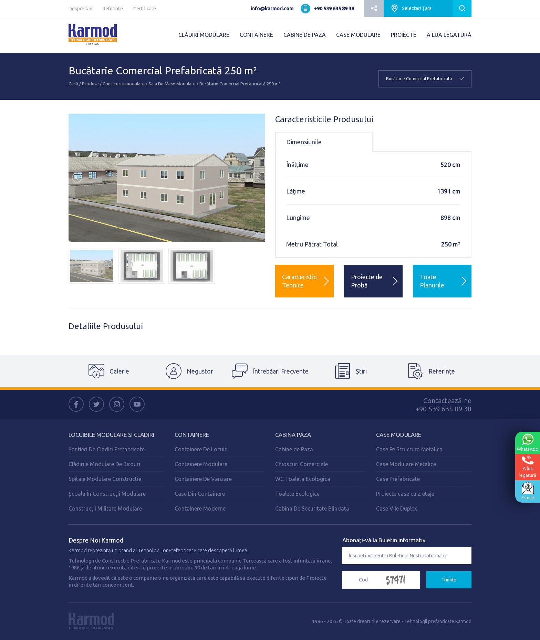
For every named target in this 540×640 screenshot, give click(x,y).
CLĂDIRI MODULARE (203, 35)
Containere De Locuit (201, 449)
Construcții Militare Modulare (105, 508)
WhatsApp (527, 442)
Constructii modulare (124, 83)
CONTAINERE (256, 35)
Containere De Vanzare (203, 479)
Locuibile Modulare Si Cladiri (111, 434)
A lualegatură (527, 467)
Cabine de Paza (294, 449)
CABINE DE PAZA (304, 35)
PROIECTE (403, 35)
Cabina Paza (293, 434)
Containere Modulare (201, 464)
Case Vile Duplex (396, 508)
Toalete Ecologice (297, 494)
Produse (90, 83)
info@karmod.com (272, 8)
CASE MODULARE (358, 35)
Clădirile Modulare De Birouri (104, 464)
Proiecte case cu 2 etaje (405, 494)
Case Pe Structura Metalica (409, 449)
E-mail (527, 491)
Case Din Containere (200, 494)
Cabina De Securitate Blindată (312, 508)
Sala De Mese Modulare (172, 83)
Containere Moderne (200, 508)
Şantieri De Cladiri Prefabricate (107, 449)
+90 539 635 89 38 (334, 8)
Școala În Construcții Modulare (107, 494)
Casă (73, 83)
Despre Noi (80, 8)
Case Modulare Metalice (406, 464)
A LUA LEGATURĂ (449, 35)
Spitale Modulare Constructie (105, 479)
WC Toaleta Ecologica (302, 479)
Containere (192, 434)
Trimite (449, 580)
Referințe (113, 8)
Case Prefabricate (398, 479)
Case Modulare (398, 434)
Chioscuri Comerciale (301, 464)
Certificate (144, 8)
